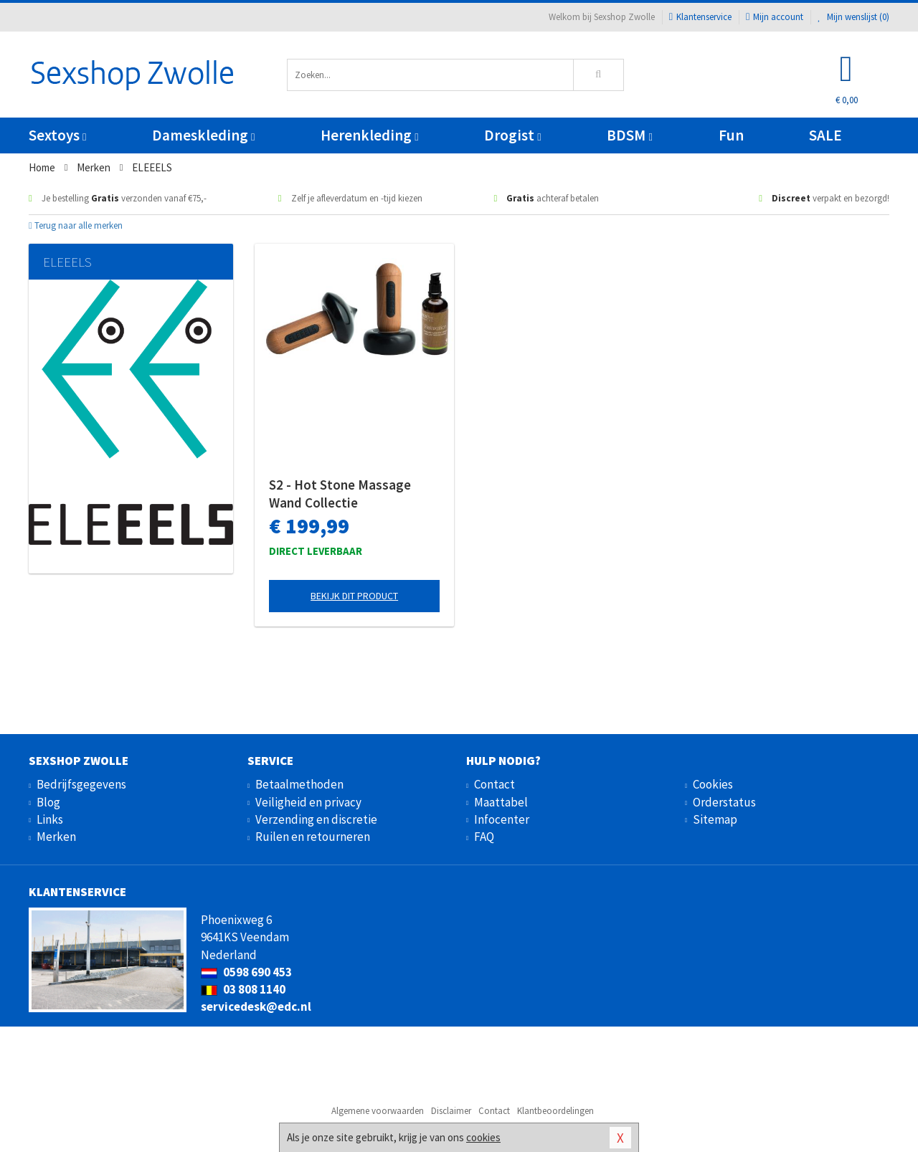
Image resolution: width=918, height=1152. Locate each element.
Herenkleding (369, 135)
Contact (494, 784)
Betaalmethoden (299, 784)
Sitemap (715, 819)
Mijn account (774, 17)
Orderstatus (724, 802)
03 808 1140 (243, 989)
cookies (483, 1137)
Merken (56, 836)
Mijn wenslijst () (853, 17)
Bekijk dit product (354, 595)
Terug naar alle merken (76, 225)
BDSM (629, 135)
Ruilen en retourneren (312, 836)
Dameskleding (203, 135)
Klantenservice (700, 17)
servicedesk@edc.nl (256, 1006)
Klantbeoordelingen (555, 1111)
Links (50, 819)
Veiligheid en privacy (308, 802)
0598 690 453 (246, 972)
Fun (731, 135)
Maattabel (501, 802)
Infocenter (501, 819)
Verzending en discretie (316, 819)
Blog (48, 802)
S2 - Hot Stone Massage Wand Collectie (340, 493)
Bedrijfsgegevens (81, 784)
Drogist (512, 135)
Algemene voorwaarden (377, 1111)
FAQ (484, 836)
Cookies (713, 784)
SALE (825, 135)
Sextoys (57, 135)
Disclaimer (451, 1111)
